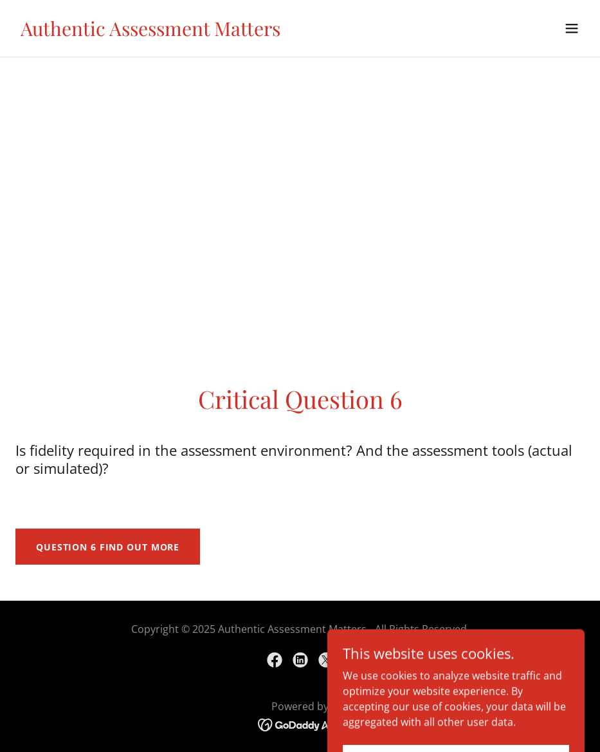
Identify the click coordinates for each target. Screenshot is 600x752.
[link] (150, 32)
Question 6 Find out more (107, 547)
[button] (572, 28)
